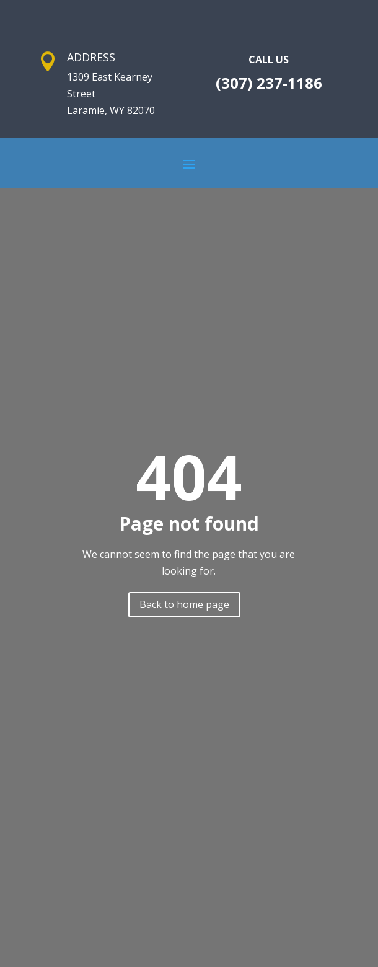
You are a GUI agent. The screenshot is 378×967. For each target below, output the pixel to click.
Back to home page (184, 604)
